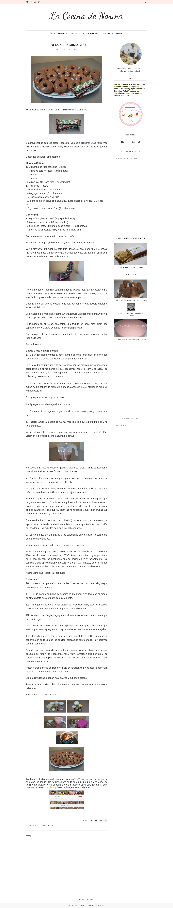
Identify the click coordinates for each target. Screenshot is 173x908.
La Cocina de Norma (86, 15)
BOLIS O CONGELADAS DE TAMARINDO (131, 300)
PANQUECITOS (48, 826)
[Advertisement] (130, 199)
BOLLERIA (38, 826)
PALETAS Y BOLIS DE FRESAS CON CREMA (131, 314)
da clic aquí (52, 787)
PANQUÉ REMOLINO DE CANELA (130, 267)
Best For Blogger (99, 905)
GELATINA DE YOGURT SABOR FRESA (131, 339)
